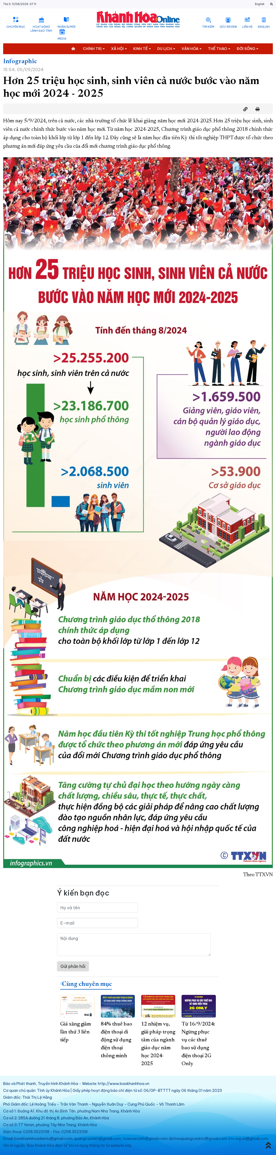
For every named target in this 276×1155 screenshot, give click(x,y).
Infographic (20, 61)
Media (62, 38)
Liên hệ (247, 27)
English (259, 4)
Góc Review (228, 27)
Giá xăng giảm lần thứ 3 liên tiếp (75, 1032)
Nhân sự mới (66, 27)
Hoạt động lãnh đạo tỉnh (41, 29)
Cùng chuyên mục (87, 984)
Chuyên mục (15, 27)
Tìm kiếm (208, 27)
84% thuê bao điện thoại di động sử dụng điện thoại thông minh (116, 1040)
